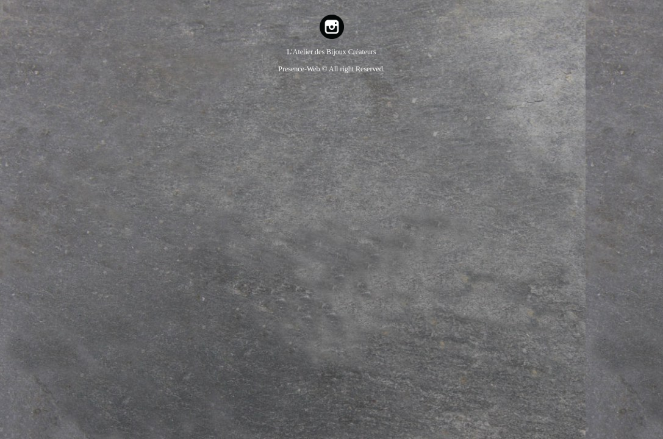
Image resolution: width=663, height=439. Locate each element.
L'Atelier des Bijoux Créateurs (331, 52)
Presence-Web (299, 69)
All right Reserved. (357, 69)
